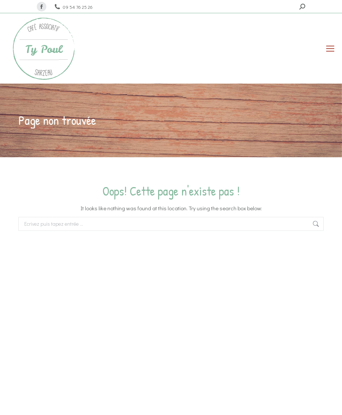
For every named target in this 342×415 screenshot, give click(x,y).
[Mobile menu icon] (330, 48)
